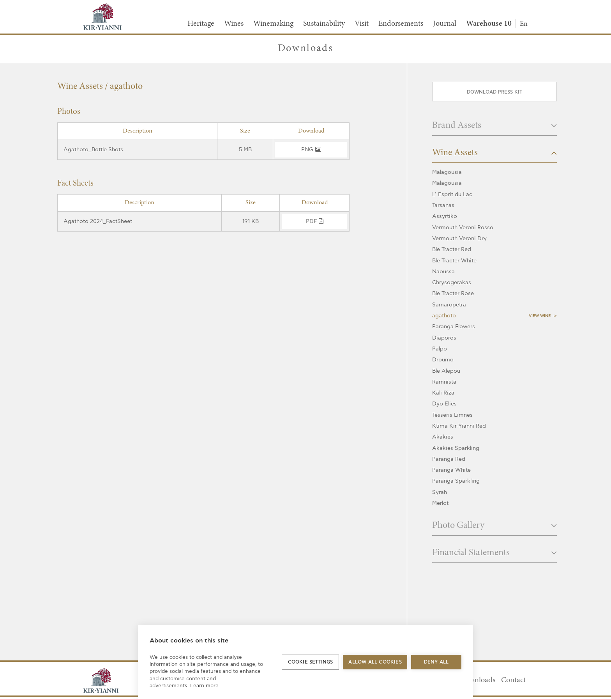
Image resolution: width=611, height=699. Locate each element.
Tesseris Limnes (452, 415)
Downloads (477, 680)
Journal (444, 24)
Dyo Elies (444, 403)
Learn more (204, 686)
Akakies (442, 437)
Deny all (436, 662)
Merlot (440, 503)
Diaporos (444, 337)
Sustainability (324, 24)
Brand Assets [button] (494, 126)
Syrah (439, 492)
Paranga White (451, 470)
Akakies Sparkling (455, 448)
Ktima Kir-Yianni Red (459, 426)
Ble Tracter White (454, 260)
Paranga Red (448, 459)
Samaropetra (449, 304)
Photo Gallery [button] (494, 526)
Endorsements (400, 24)
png (311, 149)
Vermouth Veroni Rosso (462, 227)
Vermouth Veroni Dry (459, 238)
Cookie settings (310, 662)
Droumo (443, 359)
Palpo (439, 348)
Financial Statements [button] (494, 553)
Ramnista (444, 382)
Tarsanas (443, 205)
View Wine (540, 315)
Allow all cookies (374, 662)
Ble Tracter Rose (453, 293)
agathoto (444, 315)
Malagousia (447, 172)
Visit (362, 24)
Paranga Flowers (453, 326)
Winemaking (273, 24)
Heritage (200, 24)
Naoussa (443, 271)
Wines (234, 24)
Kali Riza (443, 392)
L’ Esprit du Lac (452, 194)
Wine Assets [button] (494, 153)
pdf (314, 221)
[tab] (494, 128)
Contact (513, 680)
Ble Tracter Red (451, 249)
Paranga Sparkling (456, 481)
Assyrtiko (444, 216)
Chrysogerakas (451, 282)
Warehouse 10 (489, 24)
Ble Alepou (446, 371)
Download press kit (494, 92)
